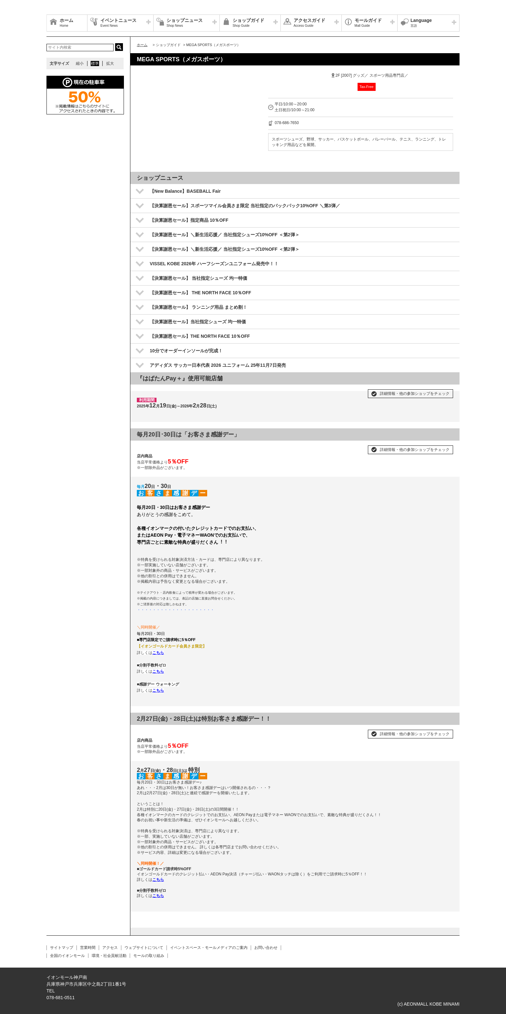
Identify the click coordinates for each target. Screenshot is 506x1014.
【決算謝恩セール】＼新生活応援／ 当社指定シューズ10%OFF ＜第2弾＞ (224, 234)
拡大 (110, 63)
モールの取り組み (148, 955)
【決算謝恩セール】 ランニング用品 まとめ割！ (198, 307)
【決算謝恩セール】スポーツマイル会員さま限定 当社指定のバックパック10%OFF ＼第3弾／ (245, 205)
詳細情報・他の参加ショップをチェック (415, 393)
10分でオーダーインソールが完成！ (186, 350)
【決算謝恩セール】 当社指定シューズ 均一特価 (198, 278)
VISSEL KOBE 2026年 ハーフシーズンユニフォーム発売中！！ (214, 263)
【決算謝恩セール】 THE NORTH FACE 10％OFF (200, 292)
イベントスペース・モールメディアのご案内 (209, 947)
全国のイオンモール (67, 955)
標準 (95, 63)
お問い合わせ (266, 947)
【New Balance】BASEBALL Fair (185, 191)
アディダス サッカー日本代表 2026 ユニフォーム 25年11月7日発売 (218, 365)
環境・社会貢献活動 (109, 955)
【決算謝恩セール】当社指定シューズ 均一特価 (198, 321)
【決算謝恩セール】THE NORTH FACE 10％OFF (200, 336)
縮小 (80, 63)
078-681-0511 (60, 997)
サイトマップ (61, 947)
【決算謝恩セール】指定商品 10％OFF (189, 220)
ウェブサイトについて (144, 947)
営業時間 (88, 947)
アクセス (110, 947)
